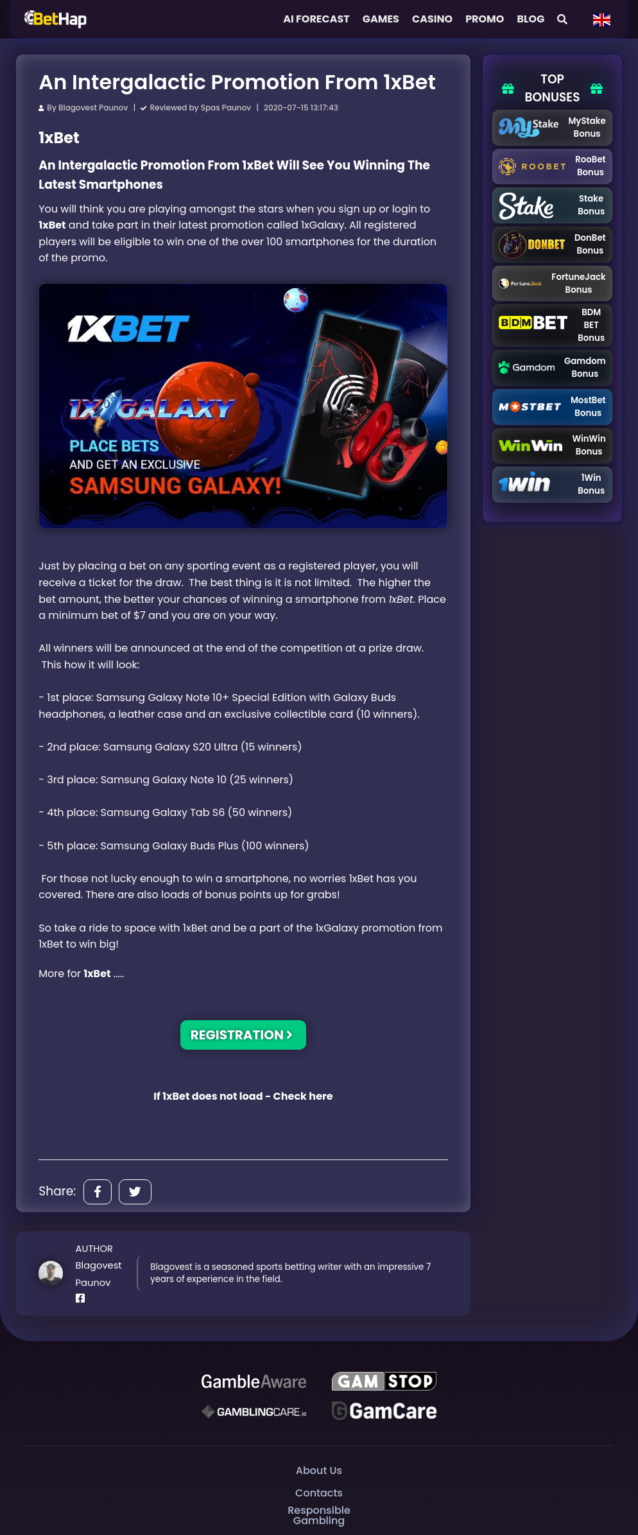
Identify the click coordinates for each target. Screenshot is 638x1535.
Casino (432, 19)
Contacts (319, 1492)
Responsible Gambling (319, 1515)
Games (381, 19)
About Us (319, 1469)
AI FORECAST (316, 19)
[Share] (97, 1191)
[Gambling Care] (254, 1411)
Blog (530, 19)
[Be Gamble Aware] (254, 1381)
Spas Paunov (226, 107)
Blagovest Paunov (93, 107)
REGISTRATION (242, 1035)
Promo (484, 19)
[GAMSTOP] (384, 1381)
